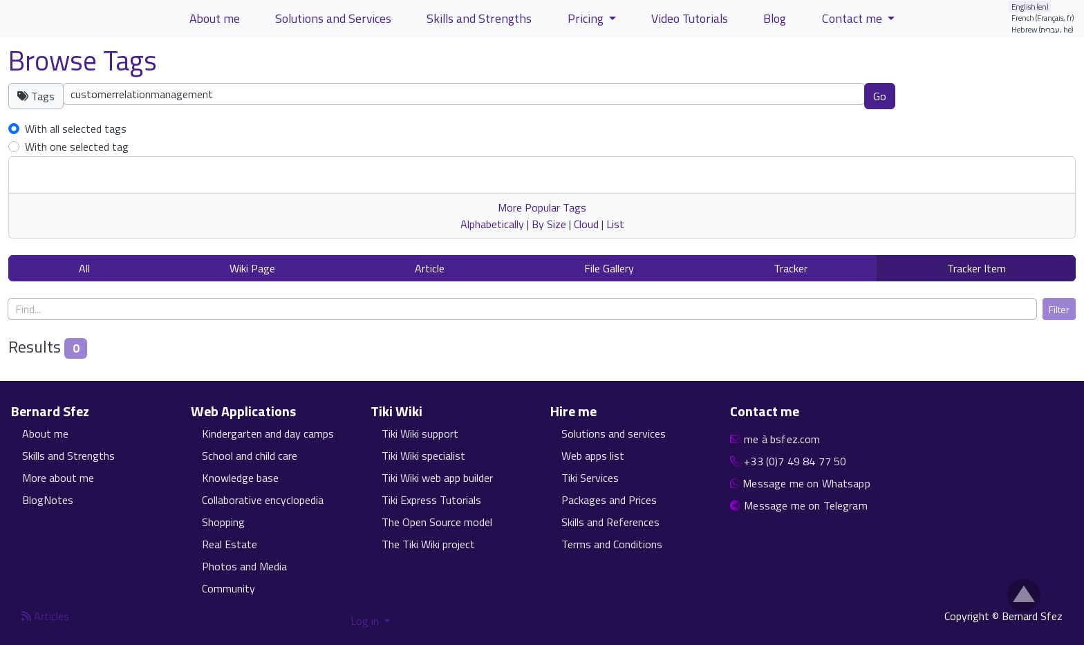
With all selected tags (76, 128)
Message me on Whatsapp (806, 483)
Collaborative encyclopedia (263, 500)
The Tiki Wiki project (428, 544)
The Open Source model (437, 522)
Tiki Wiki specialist (423, 455)
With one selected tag (77, 146)
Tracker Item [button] (976, 268)
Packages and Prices (609, 500)
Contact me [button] (853, 18)
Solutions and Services (333, 18)
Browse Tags (82, 60)
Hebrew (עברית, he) (1042, 29)
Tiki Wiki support (420, 433)
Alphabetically (492, 224)
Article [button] (430, 268)
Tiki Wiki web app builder (437, 477)
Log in (366, 621)
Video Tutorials (689, 18)
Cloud (586, 224)
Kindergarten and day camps (268, 433)
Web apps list (592, 455)
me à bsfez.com (782, 439)
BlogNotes (47, 500)
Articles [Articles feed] (45, 616)
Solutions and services (613, 433)
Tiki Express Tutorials (431, 500)
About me (45, 433)
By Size (549, 224)
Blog (774, 18)
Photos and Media (244, 566)
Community (228, 588)
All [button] (84, 268)
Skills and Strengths (68, 455)
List (615, 224)
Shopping (223, 522)
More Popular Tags (542, 207)
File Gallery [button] (609, 268)
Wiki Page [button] (252, 268)
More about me (58, 477)
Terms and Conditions (611, 544)
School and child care (249, 455)
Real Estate (229, 544)
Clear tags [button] (943, 95)
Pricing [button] (587, 18)
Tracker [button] (790, 268)
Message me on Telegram (806, 505)
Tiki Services (590, 477)
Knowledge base (240, 477)
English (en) (1030, 6)
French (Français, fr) (1042, 18)
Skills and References (610, 522)
